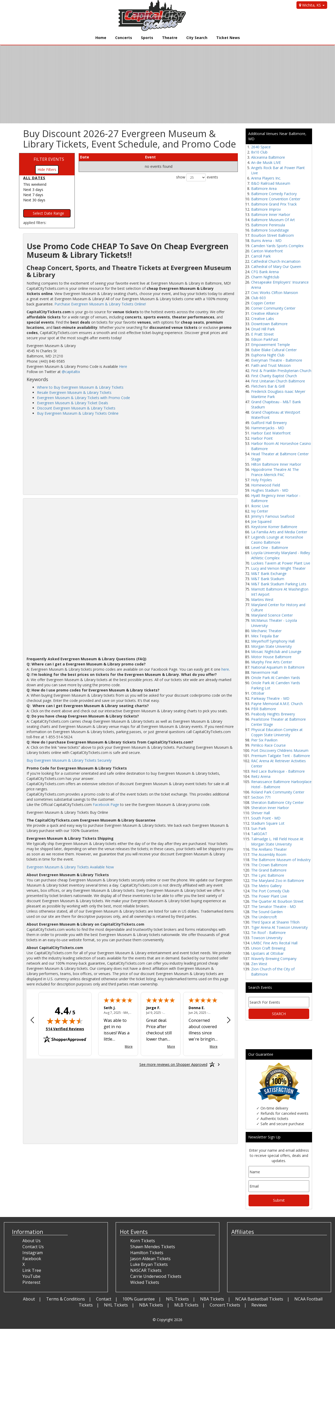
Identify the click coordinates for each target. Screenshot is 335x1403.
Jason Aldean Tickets (150, 1258)
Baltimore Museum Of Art (273, 219)
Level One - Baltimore (269, 547)
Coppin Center (263, 302)
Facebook (31, 1258)
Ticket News (228, 37)
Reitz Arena (260, 776)
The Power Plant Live (269, 896)
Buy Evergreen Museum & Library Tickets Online (78, 413)
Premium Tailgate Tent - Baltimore (280, 755)
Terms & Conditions (65, 1299)
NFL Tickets (177, 1299)
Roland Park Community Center (277, 792)
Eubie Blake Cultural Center (274, 349)
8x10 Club (259, 152)
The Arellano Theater (269, 849)
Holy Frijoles (261, 479)
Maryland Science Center (272, 615)
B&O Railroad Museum (270, 183)
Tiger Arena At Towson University (279, 927)
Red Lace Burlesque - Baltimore (278, 771)
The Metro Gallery (266, 885)
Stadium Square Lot (267, 823)
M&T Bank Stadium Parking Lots (278, 583)
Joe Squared (261, 521)
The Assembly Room (268, 854)
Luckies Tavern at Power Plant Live (280, 563)
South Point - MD (266, 818)
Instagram (32, 1252)
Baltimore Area (264, 188)
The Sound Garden (267, 911)
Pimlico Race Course (268, 745)
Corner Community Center (273, 308)
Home (100, 37)
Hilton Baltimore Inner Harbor (276, 464)
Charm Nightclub (265, 276)
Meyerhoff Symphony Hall (273, 641)
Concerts (123, 37)
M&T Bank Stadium (267, 578)
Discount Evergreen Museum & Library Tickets (76, 408)
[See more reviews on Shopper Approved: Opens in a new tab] (173, 1064)
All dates (34, 177)
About (29, 1299)
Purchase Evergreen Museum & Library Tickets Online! (100, 304)
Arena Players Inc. (266, 178)
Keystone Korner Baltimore (274, 526)
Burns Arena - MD (266, 240)
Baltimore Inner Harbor (270, 214)
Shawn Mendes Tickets (152, 1247)
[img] (65, 1020)
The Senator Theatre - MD (273, 906)
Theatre (169, 37)
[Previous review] (32, 1020)
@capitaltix (71, 371)
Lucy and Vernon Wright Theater (278, 568)
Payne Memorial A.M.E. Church (277, 703)
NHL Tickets (116, 1305)
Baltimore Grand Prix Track (274, 204)
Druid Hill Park (263, 328)
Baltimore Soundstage (270, 230)
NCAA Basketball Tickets (259, 1299)
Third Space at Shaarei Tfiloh (275, 922)
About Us (31, 1241)
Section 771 (261, 797)
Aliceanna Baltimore (268, 157)
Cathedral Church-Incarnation (275, 261)
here (225, 669)
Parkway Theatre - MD (270, 698)
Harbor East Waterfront (271, 433)
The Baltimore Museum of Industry (281, 859)
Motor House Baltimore (271, 656)
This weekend (34, 184)
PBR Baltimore (263, 708)
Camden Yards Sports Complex (277, 245)
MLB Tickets (186, 1305)
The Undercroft (264, 916)
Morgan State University (271, 646)
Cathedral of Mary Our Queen (276, 266)
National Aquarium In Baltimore (278, 667)
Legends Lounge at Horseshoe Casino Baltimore (277, 540)
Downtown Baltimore (269, 323)
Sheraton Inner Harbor (270, 807)
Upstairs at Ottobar (267, 953)
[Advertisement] (130, 455)
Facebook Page (106, 804)
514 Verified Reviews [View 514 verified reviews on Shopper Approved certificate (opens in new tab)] (65, 1028)
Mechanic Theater (266, 630)
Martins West (262, 599)
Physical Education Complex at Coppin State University (277, 732)
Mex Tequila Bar (265, 635)
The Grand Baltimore (269, 870)
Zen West (259, 963)
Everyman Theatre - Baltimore (276, 360)
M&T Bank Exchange (269, 573)
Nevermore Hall (264, 672)
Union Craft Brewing (268, 948)
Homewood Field (265, 485)
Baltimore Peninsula (268, 224)
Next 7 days (33, 194)
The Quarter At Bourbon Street (277, 901)
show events (197, 177)
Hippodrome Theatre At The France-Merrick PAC (275, 472)
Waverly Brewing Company (273, 958)
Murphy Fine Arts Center (271, 661)
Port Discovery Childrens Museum (279, 750)
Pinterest (31, 1282)
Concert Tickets (225, 1305)
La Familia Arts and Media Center (279, 531)
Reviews (259, 1305)
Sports (147, 37)
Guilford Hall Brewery (269, 422)
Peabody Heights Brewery (273, 714)
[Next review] (228, 1020)
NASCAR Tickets (146, 1270)
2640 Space (261, 146)
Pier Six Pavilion (264, 740)
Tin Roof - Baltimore (268, 932)
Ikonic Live (260, 505)
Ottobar (257, 693)
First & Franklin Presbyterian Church (281, 370)
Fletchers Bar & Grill (268, 386)
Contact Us (33, 1247)
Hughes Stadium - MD (269, 490)
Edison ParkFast (264, 339)
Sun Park (258, 828)
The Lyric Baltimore (267, 875)
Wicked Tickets (144, 1282)
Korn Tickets (142, 1241)
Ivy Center (259, 511)
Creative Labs (262, 318)
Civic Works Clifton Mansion (274, 292)
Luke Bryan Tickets (149, 1264)
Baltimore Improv (266, 209)
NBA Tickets (212, 1299)
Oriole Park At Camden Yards (275, 677)
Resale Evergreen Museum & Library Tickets (74, 392)
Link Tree (31, 1270)
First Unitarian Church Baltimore (278, 381)
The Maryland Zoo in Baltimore (277, 880)
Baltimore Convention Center (275, 198)
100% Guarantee (138, 1299)
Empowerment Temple (270, 344)
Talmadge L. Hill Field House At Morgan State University (277, 841)
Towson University (266, 937)
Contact (103, 1299)
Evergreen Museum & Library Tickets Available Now (70, 866)
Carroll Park (261, 256)
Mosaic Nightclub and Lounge (276, 651)
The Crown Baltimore (269, 864)
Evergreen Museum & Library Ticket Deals (72, 402)
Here (123, 366)
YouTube (31, 1276)
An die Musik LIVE (266, 162)
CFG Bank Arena (265, 271)
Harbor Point (262, 438)
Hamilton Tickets (146, 1252)
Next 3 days (33, 189)
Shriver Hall (260, 812)
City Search (196, 37)
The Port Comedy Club (270, 890)
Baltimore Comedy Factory (274, 193)
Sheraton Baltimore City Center (277, 802)
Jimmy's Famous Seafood (272, 516)
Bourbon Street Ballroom (272, 235)
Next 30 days (34, 199)
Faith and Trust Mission (271, 365)
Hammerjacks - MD (267, 427)
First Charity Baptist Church (274, 375)
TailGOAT (259, 833)
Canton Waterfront (267, 250)
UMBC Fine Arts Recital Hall (274, 942)
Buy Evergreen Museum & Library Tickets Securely (69, 760)
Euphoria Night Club (267, 355)
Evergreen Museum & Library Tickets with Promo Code (83, 397)
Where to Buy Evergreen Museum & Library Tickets (80, 387)
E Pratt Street (262, 334)
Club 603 (258, 297)
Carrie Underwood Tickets (155, 1276)
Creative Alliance (265, 313)
